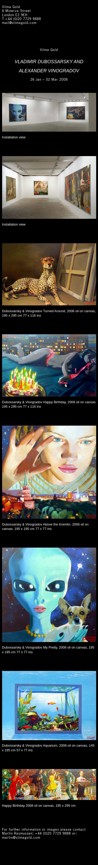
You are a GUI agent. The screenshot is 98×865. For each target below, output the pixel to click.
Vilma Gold (11, 7)
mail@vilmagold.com (19, 23)
